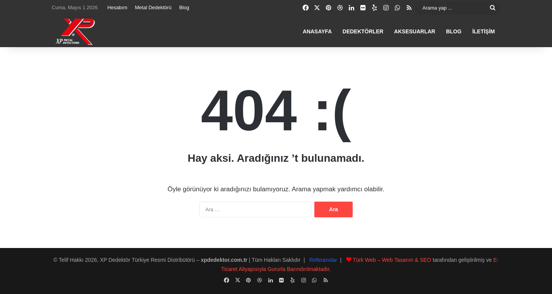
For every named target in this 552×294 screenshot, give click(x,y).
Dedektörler (363, 31)
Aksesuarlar (414, 31)
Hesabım (117, 7)
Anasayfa (317, 31)
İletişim (483, 31)
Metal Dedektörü (153, 7)
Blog (184, 7)
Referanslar (323, 260)
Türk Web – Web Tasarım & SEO (392, 260)
